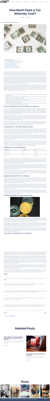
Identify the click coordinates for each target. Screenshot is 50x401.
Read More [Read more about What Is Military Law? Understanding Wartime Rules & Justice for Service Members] (6, 345)
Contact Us (46, 1)
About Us (40, 1)
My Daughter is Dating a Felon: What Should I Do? (35, 354)
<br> (25, 243)
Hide (15, 60)
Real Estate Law (18, 1)
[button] (10, 315)
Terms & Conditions (40, 399)
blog (4, 22)
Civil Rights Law (34, 1)
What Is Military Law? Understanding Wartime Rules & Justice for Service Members (13, 338)
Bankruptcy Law (26, 1)
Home (12, 1)
